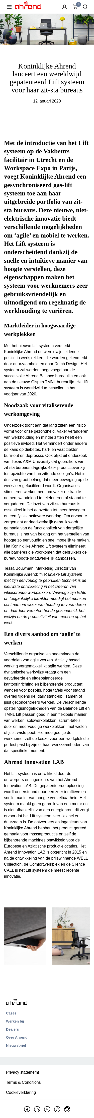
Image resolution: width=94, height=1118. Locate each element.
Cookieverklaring (21, 1092)
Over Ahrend (17, 1037)
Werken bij (15, 1021)
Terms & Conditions (23, 1082)
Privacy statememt (22, 1072)
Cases (11, 1013)
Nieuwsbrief (16, 1045)
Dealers (12, 1029)
